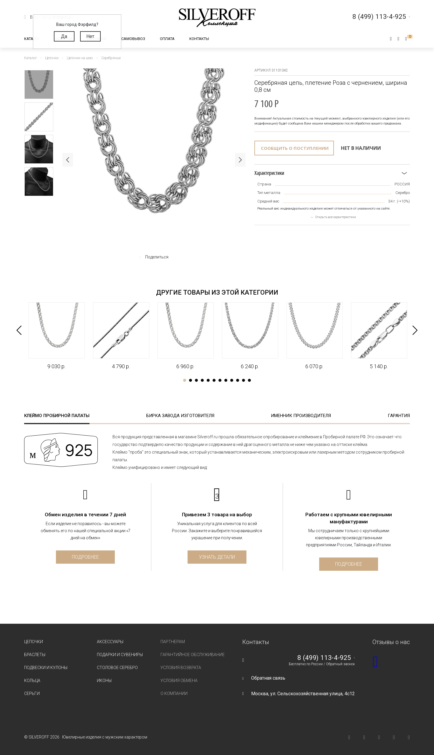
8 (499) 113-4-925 (324, 657)
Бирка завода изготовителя (180, 415)
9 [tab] (231, 380)
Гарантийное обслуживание (192, 654)
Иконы (104, 680)
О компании (174, 693)
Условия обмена (179, 680)
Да (64, 36)
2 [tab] (190, 380)
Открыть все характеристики (335, 217)
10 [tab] (237, 380)
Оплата (167, 38)
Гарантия (399, 415)
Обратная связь (268, 678)
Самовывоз (133, 38)
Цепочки (33, 641)
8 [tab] (225, 380)
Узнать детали (217, 557)
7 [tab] (219, 380)
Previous (67, 160)
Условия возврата (180, 667)
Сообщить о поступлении (295, 148)
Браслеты (34, 654)
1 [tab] (184, 380)
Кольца (32, 680)
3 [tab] (196, 380)
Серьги (32, 693)
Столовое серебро (117, 667)
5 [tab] (208, 380)
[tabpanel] (56, 336)
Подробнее (85, 557)
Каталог (32, 38)
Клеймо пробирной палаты (57, 415)
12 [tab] (249, 380)
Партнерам (172, 641)
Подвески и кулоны (45, 667)
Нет (90, 36)
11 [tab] (243, 380)
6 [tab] (214, 380)
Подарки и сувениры (120, 654)
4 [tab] (202, 380)
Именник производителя (301, 415)
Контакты (199, 38)
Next (240, 160)
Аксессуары (110, 641)
